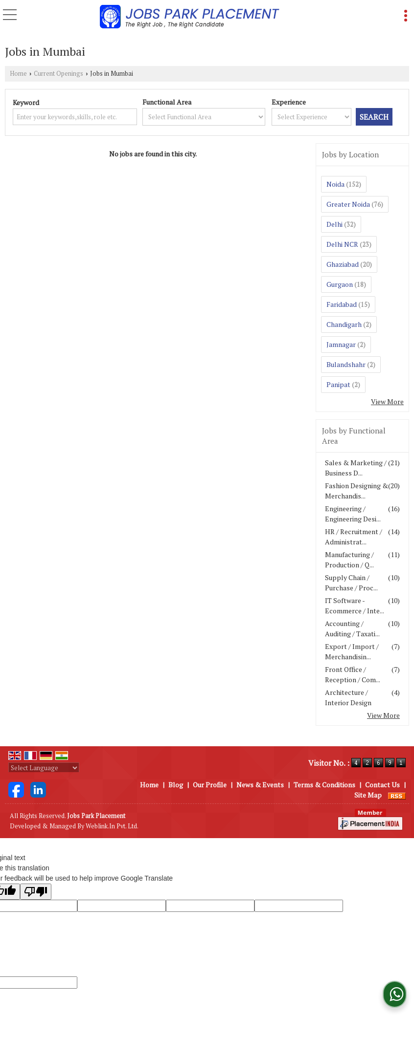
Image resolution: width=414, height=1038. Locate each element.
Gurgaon (339, 284)
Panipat (338, 384)
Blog (175, 784)
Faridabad (341, 304)
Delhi (334, 224)
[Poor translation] (35, 892)
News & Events (260, 784)
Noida (335, 184)
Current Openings (58, 73)
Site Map (368, 795)
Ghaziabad (342, 264)
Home (18, 73)
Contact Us (382, 784)
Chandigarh (344, 324)
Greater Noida (348, 204)
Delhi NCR (342, 244)
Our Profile (210, 784)
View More (387, 401)
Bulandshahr (346, 364)
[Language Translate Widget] (43, 767)
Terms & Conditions (324, 784)
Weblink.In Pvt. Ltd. (112, 826)
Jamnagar (341, 344)
